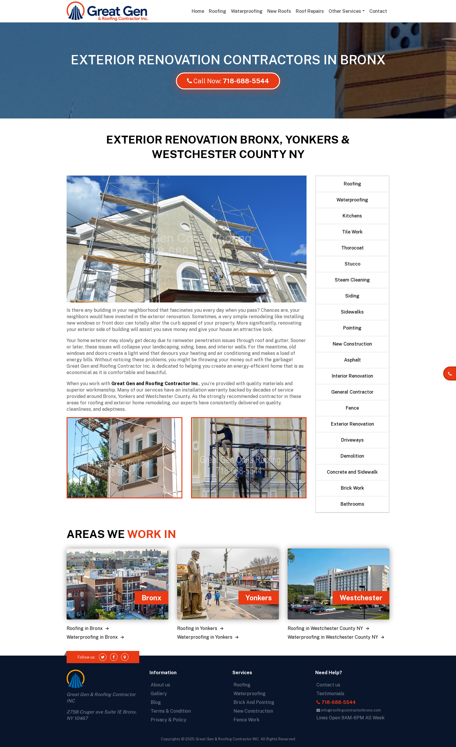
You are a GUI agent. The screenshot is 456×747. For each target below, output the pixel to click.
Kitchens (352, 216)
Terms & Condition (171, 711)
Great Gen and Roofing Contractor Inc (154, 383)
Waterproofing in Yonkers (208, 637)
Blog (156, 702)
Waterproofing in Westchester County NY (337, 637)
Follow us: (86, 657)
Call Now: (228, 81)
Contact (378, 11)
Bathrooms (352, 504)
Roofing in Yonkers (201, 628)
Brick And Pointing (254, 702)
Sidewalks (352, 312)
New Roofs (279, 11)
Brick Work (352, 488)
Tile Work (352, 232)
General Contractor (352, 392)
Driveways (352, 440)
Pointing (352, 328)
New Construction (352, 344)
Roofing (217, 11)
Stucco (352, 264)
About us (160, 685)
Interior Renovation (352, 376)
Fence (352, 408)
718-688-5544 (336, 702)
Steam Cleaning (352, 280)
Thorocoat (352, 248)
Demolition (352, 456)
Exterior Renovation (352, 424)
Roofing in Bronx (88, 628)
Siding (352, 296)
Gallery (159, 693)
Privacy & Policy (168, 720)
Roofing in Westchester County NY (329, 628)
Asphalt (352, 360)
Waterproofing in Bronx (96, 637)
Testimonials (330, 693)
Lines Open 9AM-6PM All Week (350, 718)
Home (199, 11)
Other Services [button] (345, 11)
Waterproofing (247, 11)
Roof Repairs (310, 11)
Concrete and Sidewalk (352, 472)
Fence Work (246, 720)
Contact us (328, 685)
